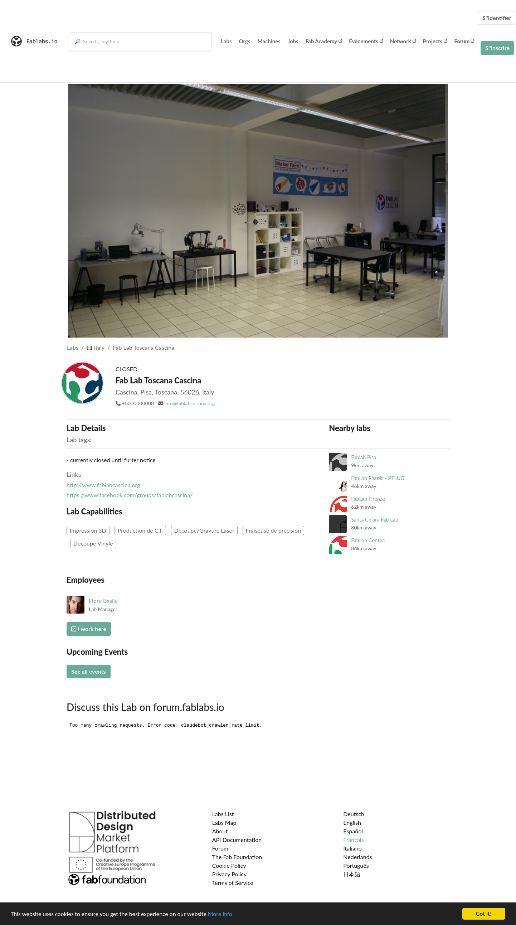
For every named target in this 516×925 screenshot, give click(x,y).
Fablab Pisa (363, 457)
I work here (88, 628)
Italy (95, 347)
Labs (226, 41)
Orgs (244, 41)
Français (353, 839)
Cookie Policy (229, 865)
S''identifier (496, 17)
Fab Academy (324, 41)
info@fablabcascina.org (189, 403)
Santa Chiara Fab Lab (374, 520)
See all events (88, 671)
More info (220, 914)
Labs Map (224, 822)
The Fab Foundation (237, 856)
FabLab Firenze (368, 499)
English (352, 822)
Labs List (223, 813)
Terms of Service (232, 882)
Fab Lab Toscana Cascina (144, 347)
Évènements (366, 41)
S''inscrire (497, 47)
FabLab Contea (368, 540)
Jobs (293, 41)
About (220, 831)
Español (353, 831)
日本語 (351, 874)
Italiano (352, 848)
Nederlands (357, 856)
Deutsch (353, 813)
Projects (435, 41)
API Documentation (237, 839)
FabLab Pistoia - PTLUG (377, 478)
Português (356, 865)
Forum (464, 41)
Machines (269, 41)
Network (403, 41)
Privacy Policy (229, 874)
